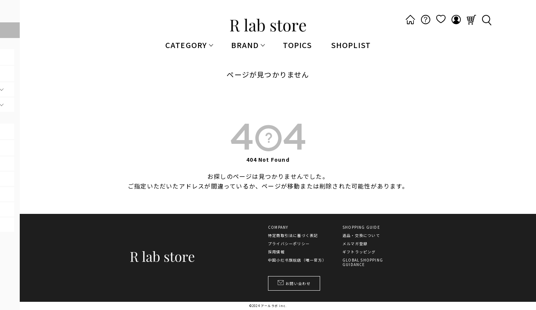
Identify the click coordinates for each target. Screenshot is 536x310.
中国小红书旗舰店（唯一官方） (297, 260)
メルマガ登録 (354, 243)
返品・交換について (361, 235)
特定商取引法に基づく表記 (293, 235)
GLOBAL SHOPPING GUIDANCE (362, 262)
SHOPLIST (351, 44)
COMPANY (278, 227)
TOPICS (297, 44)
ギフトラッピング (359, 252)
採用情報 (276, 252)
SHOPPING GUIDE (361, 227)
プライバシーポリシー (289, 243)
